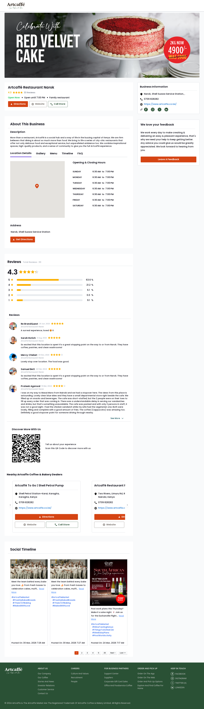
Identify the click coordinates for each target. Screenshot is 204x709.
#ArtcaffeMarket (20, 597)
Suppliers (108, 677)
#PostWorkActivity (101, 635)
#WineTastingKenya (102, 627)
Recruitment (76, 677)
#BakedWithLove (21, 605)
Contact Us (43, 693)
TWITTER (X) (178, 683)
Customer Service (46, 689)
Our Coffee (43, 677)
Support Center (111, 673)
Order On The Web (146, 677)
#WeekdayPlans (100, 632)
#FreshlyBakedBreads (24, 600)
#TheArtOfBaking (22, 602)
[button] (37, 186)
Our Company (44, 673)
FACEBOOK (178, 674)
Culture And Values (80, 673)
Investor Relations (46, 685)
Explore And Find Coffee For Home (150, 687)
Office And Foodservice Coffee (118, 685)
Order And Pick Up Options (150, 681)
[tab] (20, 153)
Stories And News (46, 681)
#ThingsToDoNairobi (103, 629)
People (74, 681)
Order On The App (146, 673)
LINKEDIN (177, 687)
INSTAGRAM (178, 678)
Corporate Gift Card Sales (116, 681)
